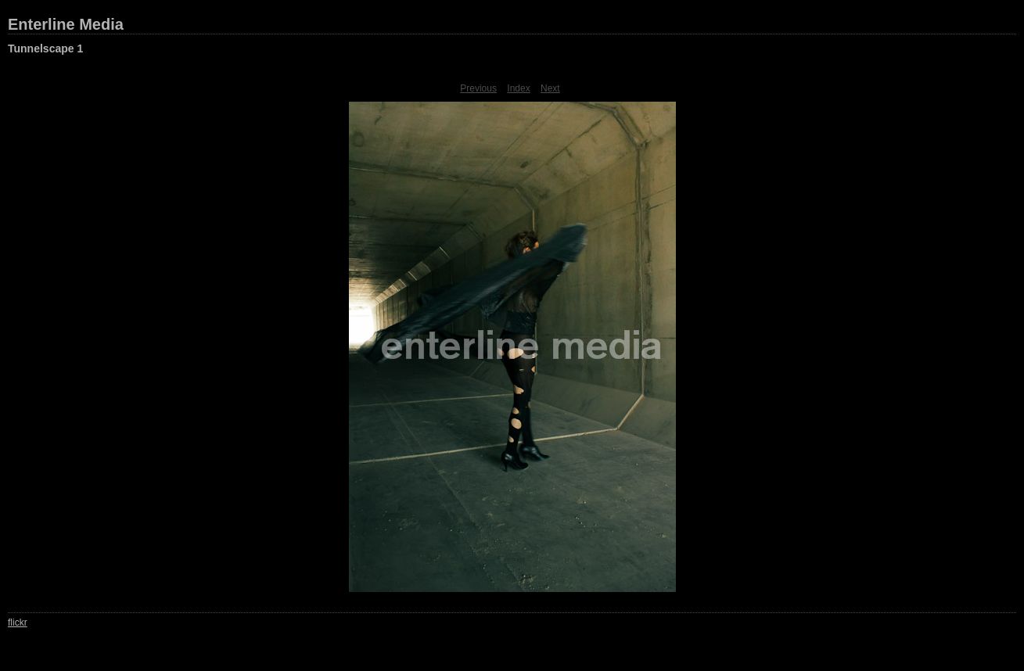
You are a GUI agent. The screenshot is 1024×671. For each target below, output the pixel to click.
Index (518, 88)
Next (550, 88)
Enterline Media (66, 24)
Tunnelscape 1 (45, 48)
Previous (478, 88)
